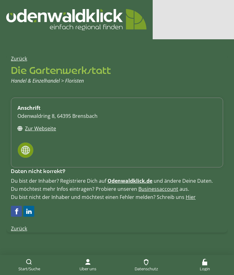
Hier (191, 197)
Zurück (19, 58)
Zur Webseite (40, 128)
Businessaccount (158, 189)
